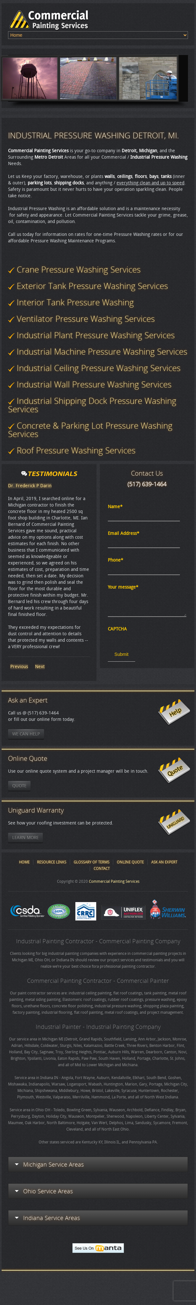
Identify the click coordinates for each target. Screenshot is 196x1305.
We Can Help (26, 734)
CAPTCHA (117, 629)
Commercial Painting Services (114, 881)
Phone (115, 560)
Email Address (123, 533)
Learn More (25, 837)
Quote (19, 785)
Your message (123, 587)
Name (115, 506)
